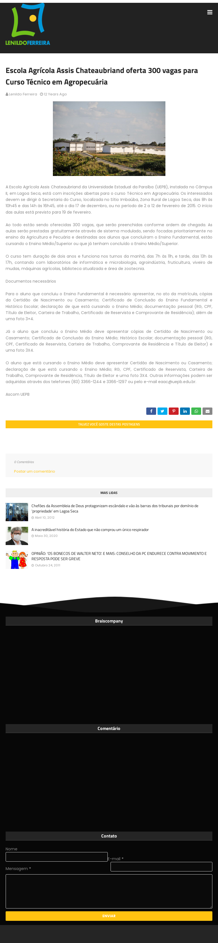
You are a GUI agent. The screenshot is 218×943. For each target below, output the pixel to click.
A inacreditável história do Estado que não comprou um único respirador (90, 529)
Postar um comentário (34, 471)
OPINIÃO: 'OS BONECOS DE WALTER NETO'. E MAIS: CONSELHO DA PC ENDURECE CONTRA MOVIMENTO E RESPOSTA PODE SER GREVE (119, 556)
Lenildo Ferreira (23, 94)
